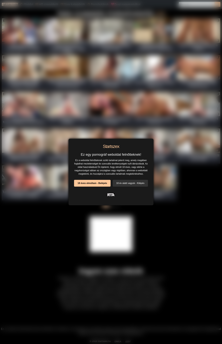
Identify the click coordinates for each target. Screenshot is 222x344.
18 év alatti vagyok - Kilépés (130, 183)
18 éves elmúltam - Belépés (92, 183)
